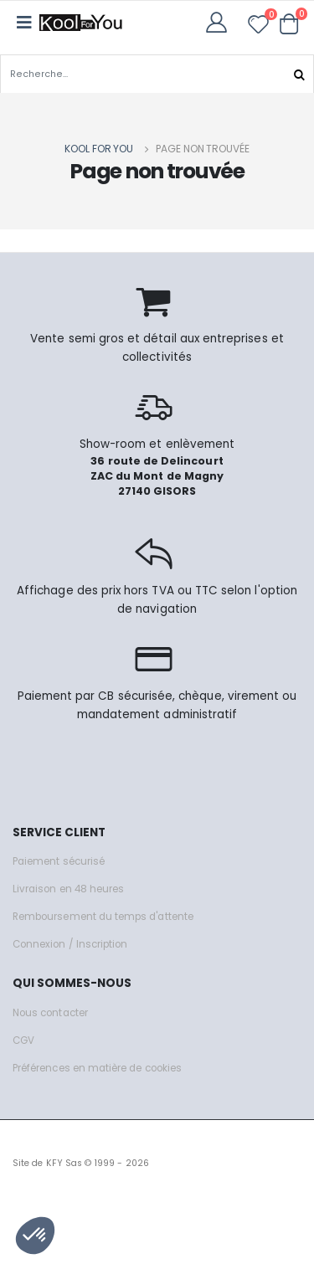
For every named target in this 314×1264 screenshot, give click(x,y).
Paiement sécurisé (59, 861)
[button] (289, 23)
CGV (23, 1040)
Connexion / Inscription (70, 944)
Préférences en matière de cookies (97, 1068)
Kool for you (98, 148)
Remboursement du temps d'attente (103, 916)
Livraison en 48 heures (68, 889)
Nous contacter (50, 1013)
